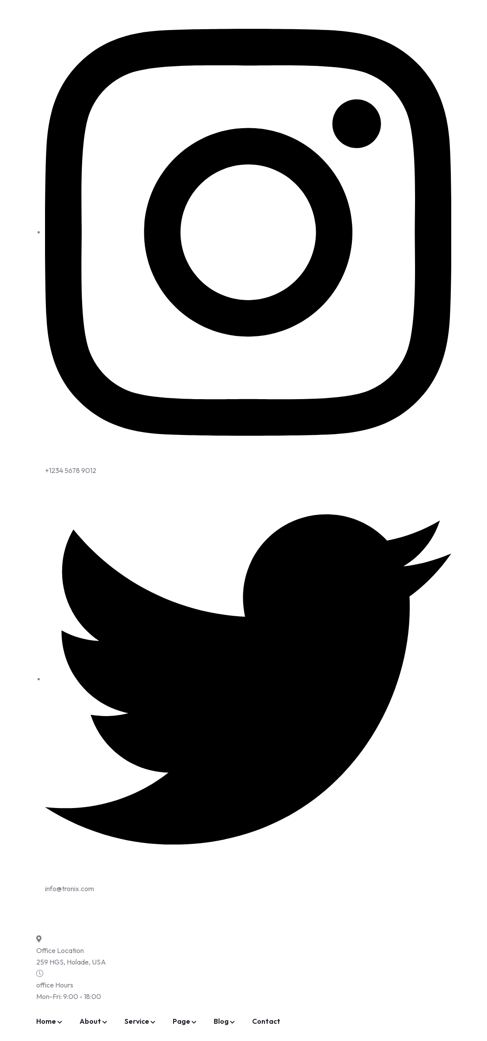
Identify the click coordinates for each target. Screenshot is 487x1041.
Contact (266, 1021)
